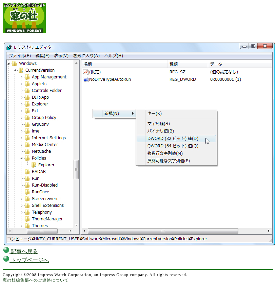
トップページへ (26, 260)
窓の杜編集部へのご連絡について (36, 280)
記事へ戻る (20, 251)
